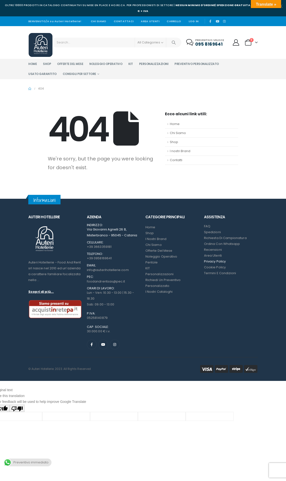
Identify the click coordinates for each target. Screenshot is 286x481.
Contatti (176, 160)
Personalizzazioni (154, 64)
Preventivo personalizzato (196, 64)
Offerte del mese (70, 64)
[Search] (173, 42)
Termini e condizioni (220, 273)
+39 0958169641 (99, 258)
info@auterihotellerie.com (108, 270)
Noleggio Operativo (161, 256)
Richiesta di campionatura (225, 238)
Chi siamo (98, 21)
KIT (147, 268)
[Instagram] (224, 21)
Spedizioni (212, 232)
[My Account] (236, 42)
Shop (47, 64)
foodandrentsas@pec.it (106, 281)
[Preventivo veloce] (205, 43)
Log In (194, 21)
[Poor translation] (17, 408)
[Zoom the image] (44, 226)
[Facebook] (210, 21)
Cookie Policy (215, 267)
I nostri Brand (180, 151)
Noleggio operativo (105, 64)
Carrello (174, 21)
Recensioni (213, 249)
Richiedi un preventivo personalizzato (163, 283)
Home (32, 64)
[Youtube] (217, 21)
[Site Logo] (40, 45)
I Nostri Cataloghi (159, 291)
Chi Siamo (178, 133)
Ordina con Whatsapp (222, 243)
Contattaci (124, 21)
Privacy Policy (215, 261)
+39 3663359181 (99, 246)
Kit (130, 64)
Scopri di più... (41, 291)
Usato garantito (42, 74)
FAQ (207, 226)
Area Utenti (150, 21)
